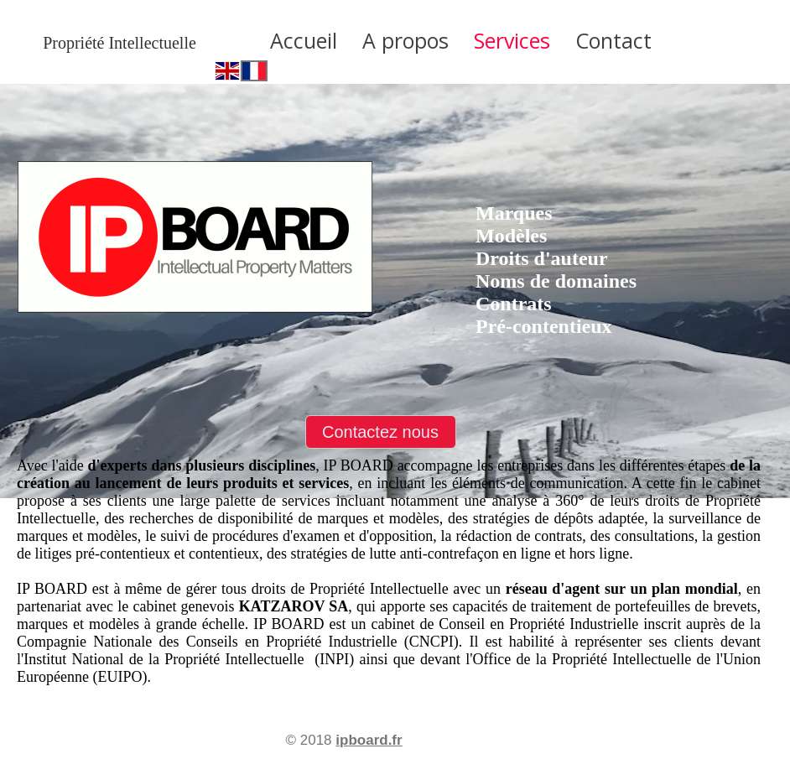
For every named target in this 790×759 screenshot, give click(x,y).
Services (512, 40)
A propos (405, 40)
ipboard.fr (368, 740)
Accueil (303, 40)
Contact (613, 40)
